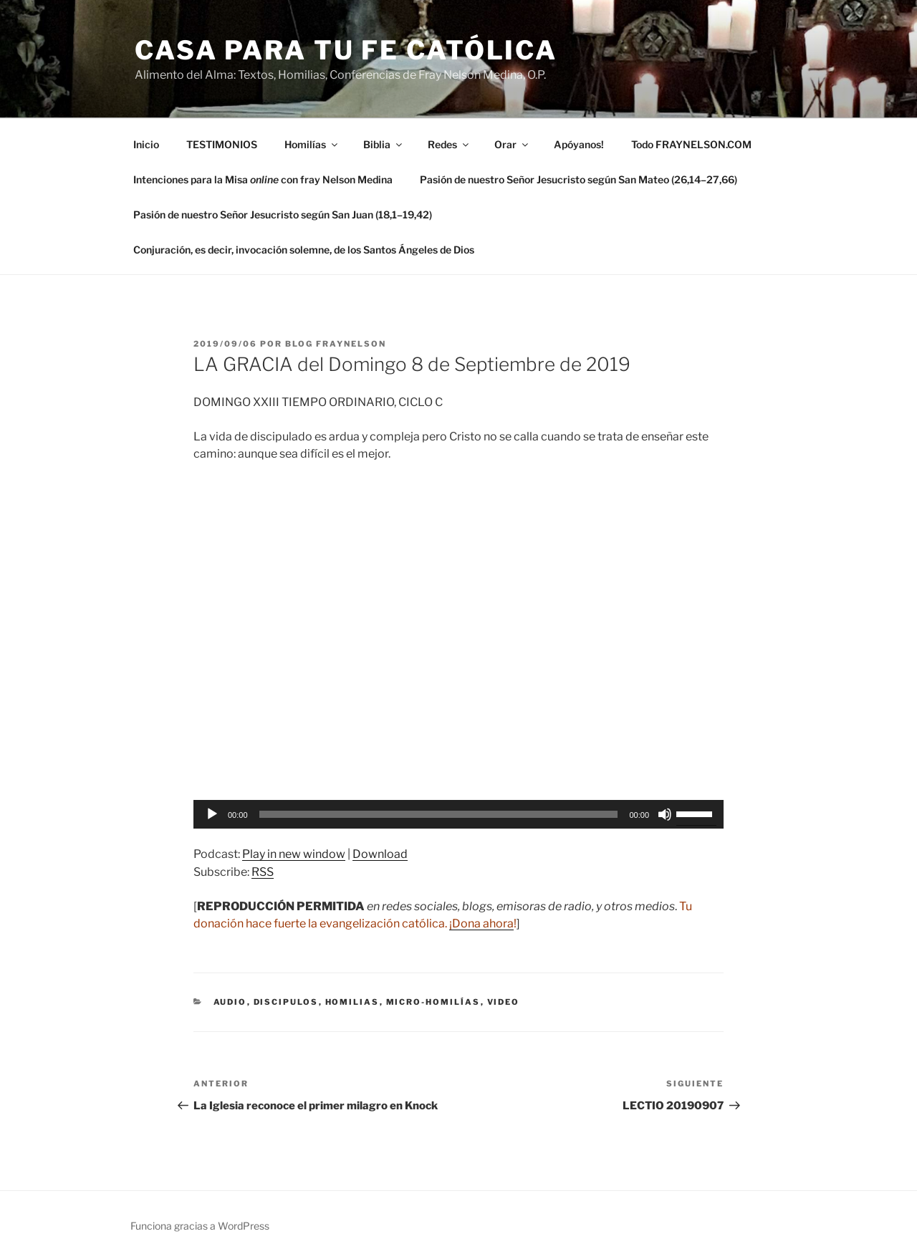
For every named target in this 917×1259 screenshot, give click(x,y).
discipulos (286, 1002)
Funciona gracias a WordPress (199, 1226)
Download (380, 854)
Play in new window (293, 854)
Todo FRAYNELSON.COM (691, 144)
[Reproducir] (212, 814)
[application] (458, 814)
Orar (512, 144)
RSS (262, 872)
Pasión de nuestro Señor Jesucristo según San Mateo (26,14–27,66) (578, 179)
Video (503, 1002)
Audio (230, 1002)
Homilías (312, 144)
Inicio (146, 144)
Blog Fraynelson (335, 344)
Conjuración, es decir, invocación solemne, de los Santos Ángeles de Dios (303, 249)
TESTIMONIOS (221, 144)
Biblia (383, 144)
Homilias (352, 1002)
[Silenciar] (665, 814)
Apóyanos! (579, 144)
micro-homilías (433, 1002)
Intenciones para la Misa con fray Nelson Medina (263, 179)
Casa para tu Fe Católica (346, 50)
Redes (449, 144)
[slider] (438, 814)
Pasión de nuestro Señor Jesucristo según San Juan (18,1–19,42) (282, 214)
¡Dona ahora (481, 923)
